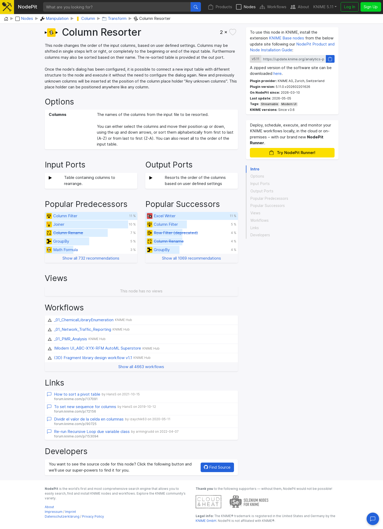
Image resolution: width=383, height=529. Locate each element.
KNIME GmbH (206, 521)
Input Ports (260, 184)
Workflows (273, 7)
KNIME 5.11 (323, 6)
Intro (254, 169)
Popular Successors (267, 206)
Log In (349, 6)
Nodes (246, 7)
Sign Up (371, 6)
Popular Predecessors (269, 198)
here (277, 73)
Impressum (53, 512)
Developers (260, 235)
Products (220, 7)
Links (254, 228)
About (299, 7)
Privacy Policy (93, 516)
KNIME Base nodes (286, 37)
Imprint (70, 512)
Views (255, 213)
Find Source (217, 467)
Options (257, 176)
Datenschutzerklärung (62, 516)
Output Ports (261, 191)
